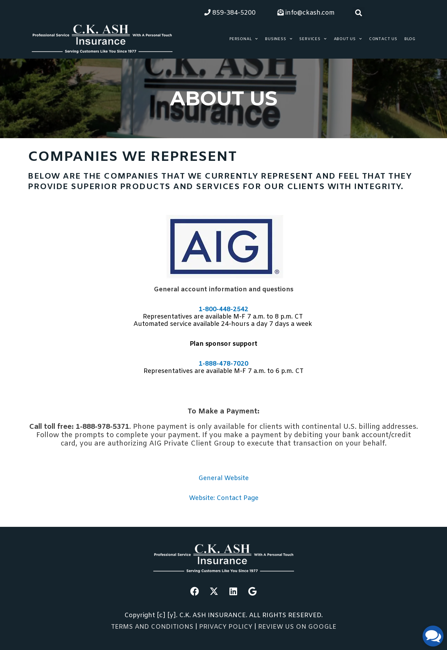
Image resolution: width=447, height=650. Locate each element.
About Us (348, 39)
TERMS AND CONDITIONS (152, 627)
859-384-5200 (230, 13)
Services (313, 39)
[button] (358, 13)
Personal (243, 39)
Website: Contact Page (223, 498)
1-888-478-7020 (223, 364)
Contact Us (383, 39)
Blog (410, 39)
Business (278, 39)
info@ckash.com (306, 13)
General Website (223, 478)
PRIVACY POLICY (226, 627)
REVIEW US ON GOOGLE (297, 627)
